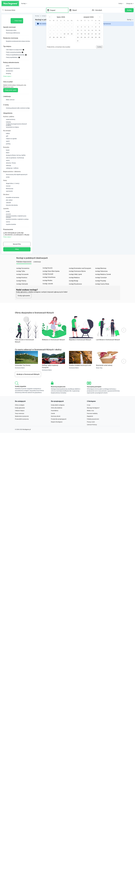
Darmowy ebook (55, 428)
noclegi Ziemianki (22, 291)
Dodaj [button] (120, 3)
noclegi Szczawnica (22, 275)
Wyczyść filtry (17, 251)
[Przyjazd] (58, 9)
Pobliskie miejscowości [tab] (23, 269)
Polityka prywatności (93, 431)
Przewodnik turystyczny (22, 431)
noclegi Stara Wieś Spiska (51, 278)
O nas (88, 417)
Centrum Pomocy (92, 437)
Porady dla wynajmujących (58, 431)
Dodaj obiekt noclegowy (58, 417)
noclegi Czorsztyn (101, 285)
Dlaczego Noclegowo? (93, 420)
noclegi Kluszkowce (75, 291)
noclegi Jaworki (48, 291)
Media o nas (90, 423)
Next (123, 339)
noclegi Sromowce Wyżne (77, 278)
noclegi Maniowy (100, 275)
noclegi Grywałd (48, 281)
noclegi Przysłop (100, 288)
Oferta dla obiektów (56, 420)
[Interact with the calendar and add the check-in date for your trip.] (47, 9)
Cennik (53, 426)
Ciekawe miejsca (19, 423)
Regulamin (90, 428)
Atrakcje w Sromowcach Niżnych (28, 384)
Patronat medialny (92, 426)
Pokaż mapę (17, 19)
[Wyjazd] (81, 9)
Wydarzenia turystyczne (22, 428)
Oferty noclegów (19, 417)
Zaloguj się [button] (129, 3)
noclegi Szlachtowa (49, 284)
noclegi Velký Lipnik (75, 282)
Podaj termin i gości (10, 93)
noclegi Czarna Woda (102, 291)
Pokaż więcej (7, 77)
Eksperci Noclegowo (56, 434)
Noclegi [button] (23, 3)
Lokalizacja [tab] (37, 269)
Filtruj (17, 256)
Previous (11, 339)
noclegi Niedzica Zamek (103, 282)
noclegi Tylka (20, 278)
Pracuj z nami (91, 434)
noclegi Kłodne (47, 288)
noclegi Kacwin (48, 275)
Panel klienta (54, 423)
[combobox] (22, 9)
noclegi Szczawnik (22, 282)
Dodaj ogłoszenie (24, 305)
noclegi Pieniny (21, 288)
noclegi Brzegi (73, 288)
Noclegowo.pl (27, 443)
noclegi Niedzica (74, 285)
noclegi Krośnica (21, 285)
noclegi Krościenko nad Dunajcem (80, 275)
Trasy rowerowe (19, 426)
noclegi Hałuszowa (101, 278)
